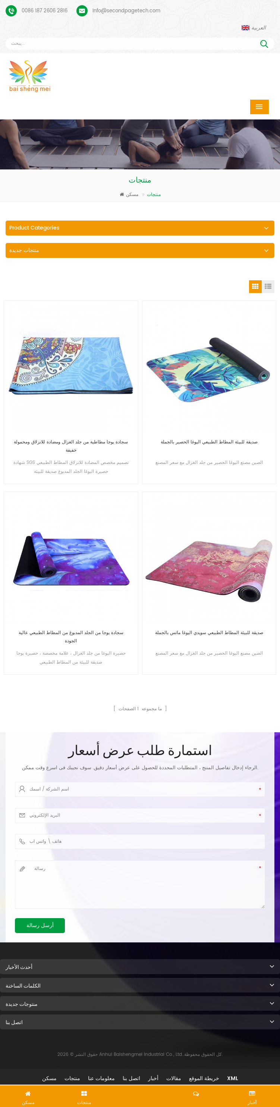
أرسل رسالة (40, 925)
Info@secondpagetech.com (126, 11)
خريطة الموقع (204, 1078)
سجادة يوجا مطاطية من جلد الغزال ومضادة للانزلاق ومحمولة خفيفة (71, 446)
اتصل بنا (131, 1078)
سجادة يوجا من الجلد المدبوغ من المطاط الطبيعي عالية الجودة (71, 637)
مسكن (129, 194)
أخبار (153, 1078)
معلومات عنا (101, 1078)
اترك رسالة (140, 1094)
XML (232, 1078)
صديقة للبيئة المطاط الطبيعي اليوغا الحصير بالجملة (209, 442)
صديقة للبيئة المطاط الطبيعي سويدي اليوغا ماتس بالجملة (209, 632)
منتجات (72, 1078)
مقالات (173, 1078)
